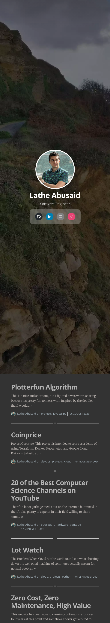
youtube (75, 525)
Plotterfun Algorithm (44, 387)
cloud (68, 461)
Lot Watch (27, 550)
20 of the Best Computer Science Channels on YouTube (49, 490)
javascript (59, 414)
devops (46, 461)
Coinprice (26, 434)
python (66, 577)
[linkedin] (49, 216)
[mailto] (60, 216)
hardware (62, 525)
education (47, 525)
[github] (39, 216)
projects (46, 414)
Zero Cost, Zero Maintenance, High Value (51, 601)
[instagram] (71, 216)
